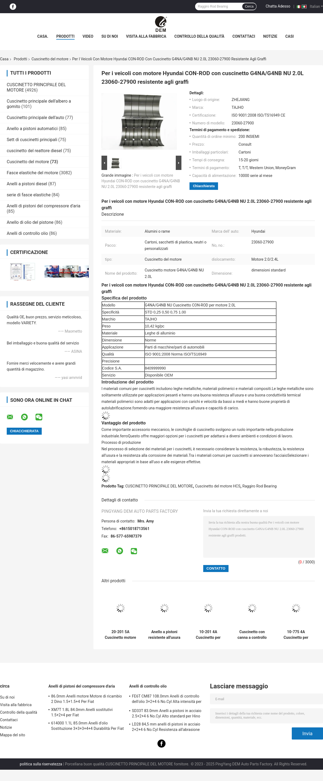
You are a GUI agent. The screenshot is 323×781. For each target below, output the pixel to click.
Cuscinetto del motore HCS (217, 486)
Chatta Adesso (278, 6)
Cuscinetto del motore (49, 59)
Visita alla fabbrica (146, 36)
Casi (289, 36)
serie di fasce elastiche (29, 194)
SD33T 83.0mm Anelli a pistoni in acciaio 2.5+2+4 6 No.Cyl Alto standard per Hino (166, 713)
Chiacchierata (204, 186)
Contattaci (244, 36)
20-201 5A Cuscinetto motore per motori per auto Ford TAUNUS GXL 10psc (120, 635)
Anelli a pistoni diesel (27, 183)
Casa (4, 59)
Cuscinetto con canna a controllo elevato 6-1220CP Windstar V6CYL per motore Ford (252, 635)
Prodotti (65, 36)
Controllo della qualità (199, 36)
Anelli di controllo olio (27, 233)
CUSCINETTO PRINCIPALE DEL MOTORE (159, 486)
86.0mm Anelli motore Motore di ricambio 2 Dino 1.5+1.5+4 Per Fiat (86, 699)
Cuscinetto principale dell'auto (35, 117)
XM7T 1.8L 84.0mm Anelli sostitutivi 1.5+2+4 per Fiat (82, 712)
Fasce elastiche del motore (32, 172)
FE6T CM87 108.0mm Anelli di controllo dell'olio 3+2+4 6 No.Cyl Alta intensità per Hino (167, 699)
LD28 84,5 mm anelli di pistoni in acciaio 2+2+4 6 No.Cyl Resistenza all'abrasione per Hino (166, 727)
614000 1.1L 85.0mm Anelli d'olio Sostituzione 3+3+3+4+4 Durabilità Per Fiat (87, 726)
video (88, 36)
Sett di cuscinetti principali (32, 139)
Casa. (42, 36)
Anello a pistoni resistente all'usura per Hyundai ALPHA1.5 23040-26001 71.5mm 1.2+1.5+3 (164, 635)
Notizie (270, 36)
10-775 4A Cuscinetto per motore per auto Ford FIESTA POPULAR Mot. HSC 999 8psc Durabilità (295, 635)
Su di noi (109, 36)
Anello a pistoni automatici (32, 128)
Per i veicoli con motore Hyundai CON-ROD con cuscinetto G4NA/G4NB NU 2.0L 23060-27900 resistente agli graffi (140, 181)
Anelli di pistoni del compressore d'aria (43, 205)
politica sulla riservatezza (41, 764)
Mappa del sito (12, 735)
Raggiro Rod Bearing (260, 486)
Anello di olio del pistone (30, 222)
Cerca (249, 6)
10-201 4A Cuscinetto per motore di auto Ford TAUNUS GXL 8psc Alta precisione (208, 635)
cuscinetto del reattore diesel (34, 150)
